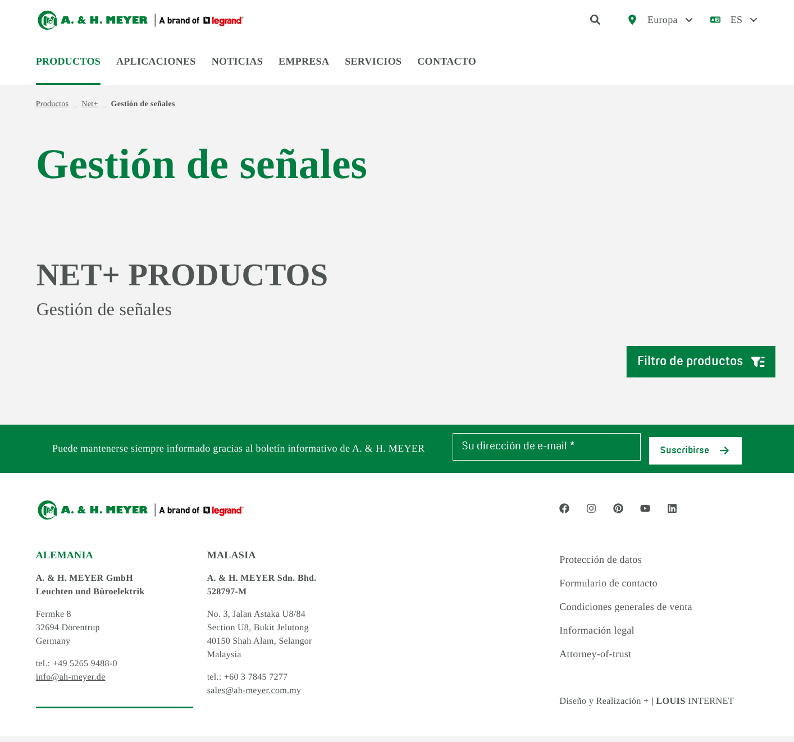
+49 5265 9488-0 (85, 670)
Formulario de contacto (608, 589)
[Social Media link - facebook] (564, 514)
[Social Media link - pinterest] (618, 514)
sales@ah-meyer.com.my (254, 697)
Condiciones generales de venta (625, 612)
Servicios (373, 68)
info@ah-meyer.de (71, 683)
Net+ (89, 111)
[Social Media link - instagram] (591, 514)
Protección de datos (600, 565)
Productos (68, 68)
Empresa (304, 68)
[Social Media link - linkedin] (672, 514)
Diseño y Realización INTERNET (655, 706)
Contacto (446, 68)
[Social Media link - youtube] (645, 514)
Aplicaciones (156, 68)
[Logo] (140, 23)
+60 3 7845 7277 (256, 683)
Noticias (237, 68)
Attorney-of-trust (595, 660)
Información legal (597, 636)
